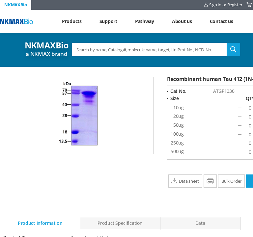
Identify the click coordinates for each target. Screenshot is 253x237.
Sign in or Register (225, 5)
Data (200, 223)
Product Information (40, 223)
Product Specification (120, 223)
